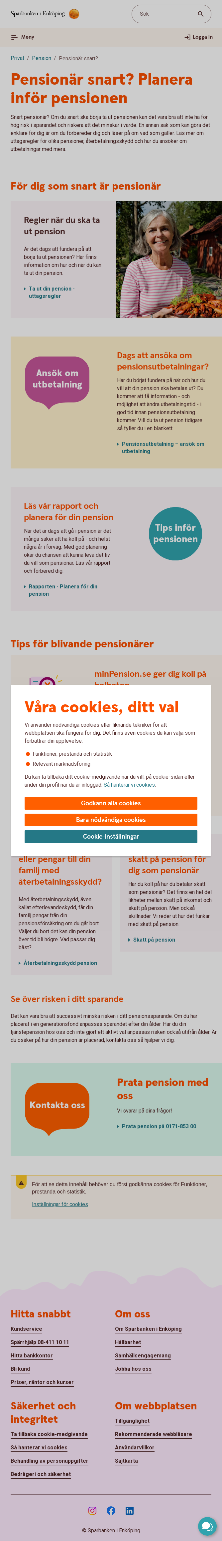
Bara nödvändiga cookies (111, 820)
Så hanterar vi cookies (129, 785)
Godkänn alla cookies (111, 803)
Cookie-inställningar (111, 837)
